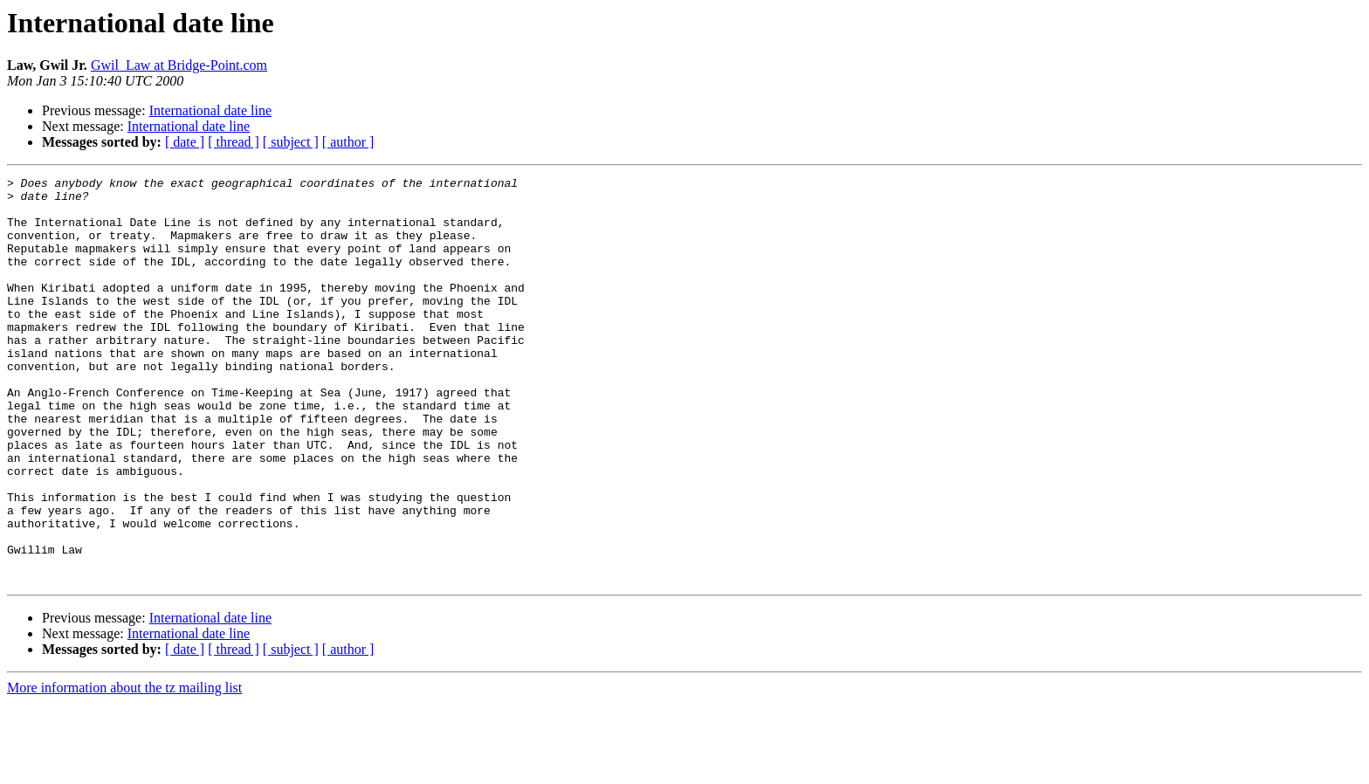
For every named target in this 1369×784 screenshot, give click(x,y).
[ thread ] (233, 141)
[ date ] (184, 141)
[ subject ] (291, 141)
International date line (210, 110)
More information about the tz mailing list (124, 768)
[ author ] (348, 141)
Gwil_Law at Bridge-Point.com (179, 65)
